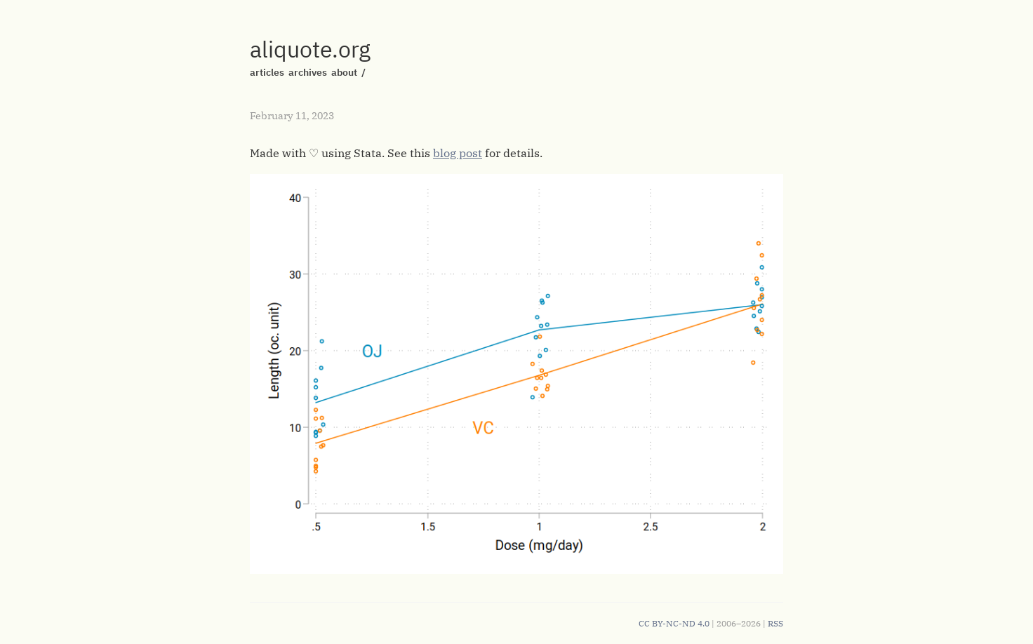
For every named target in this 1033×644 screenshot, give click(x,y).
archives (307, 72)
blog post (457, 153)
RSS (775, 623)
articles (267, 72)
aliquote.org (310, 49)
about (344, 72)
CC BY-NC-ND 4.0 (674, 623)
